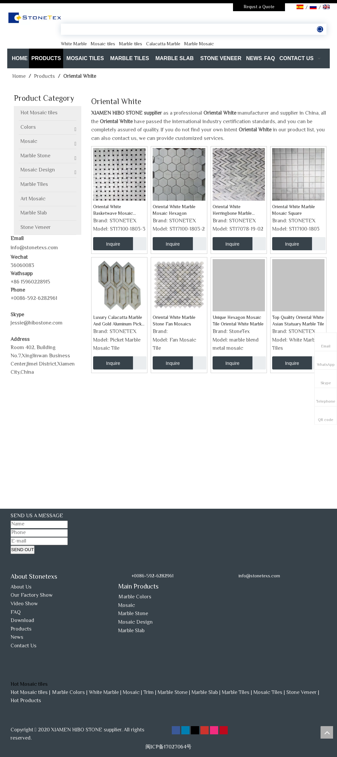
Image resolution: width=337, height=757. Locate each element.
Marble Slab (131, 631)
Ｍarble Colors (134, 597)
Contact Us (24, 646)
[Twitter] (195, 730)
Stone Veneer (301, 693)
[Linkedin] (186, 730)
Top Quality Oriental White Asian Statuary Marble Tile (298, 321)
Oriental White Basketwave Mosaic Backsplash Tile (113, 210)
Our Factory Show (32, 595)
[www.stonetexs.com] (244, 588)
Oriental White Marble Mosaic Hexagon (174, 210)
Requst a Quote (259, 7)
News (17, 638)
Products (21, 629)
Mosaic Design (135, 622)
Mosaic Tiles (267, 693)
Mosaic (126, 606)
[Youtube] (205, 730)
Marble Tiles (235, 693)
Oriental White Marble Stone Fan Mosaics (174, 321)
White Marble (104, 693)
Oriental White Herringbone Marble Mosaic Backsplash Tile (236, 210)
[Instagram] (215, 730)
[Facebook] (176, 730)
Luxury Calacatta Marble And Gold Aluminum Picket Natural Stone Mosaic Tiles (119, 321)
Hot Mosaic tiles (29, 693)
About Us (21, 587)
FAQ (16, 613)
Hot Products (26, 701)
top (327, 732)
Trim (148, 693)
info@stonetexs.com (34, 248)
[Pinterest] (224, 730)
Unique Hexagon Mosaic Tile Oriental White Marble (238, 321)
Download (22, 621)
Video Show (24, 604)
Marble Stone (133, 614)
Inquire (106, 243)
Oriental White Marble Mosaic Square (293, 210)
